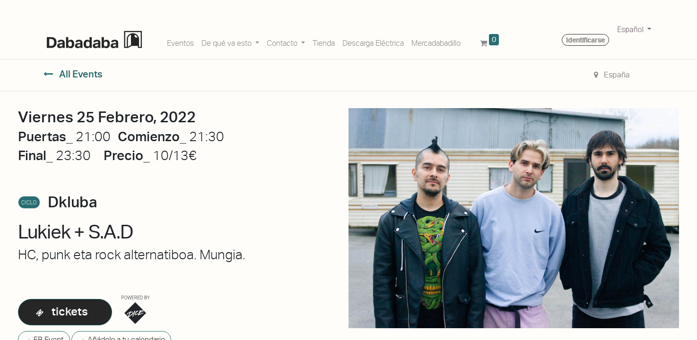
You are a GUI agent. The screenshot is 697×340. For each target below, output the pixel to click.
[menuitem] (180, 41)
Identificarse (585, 40)
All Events (73, 74)
